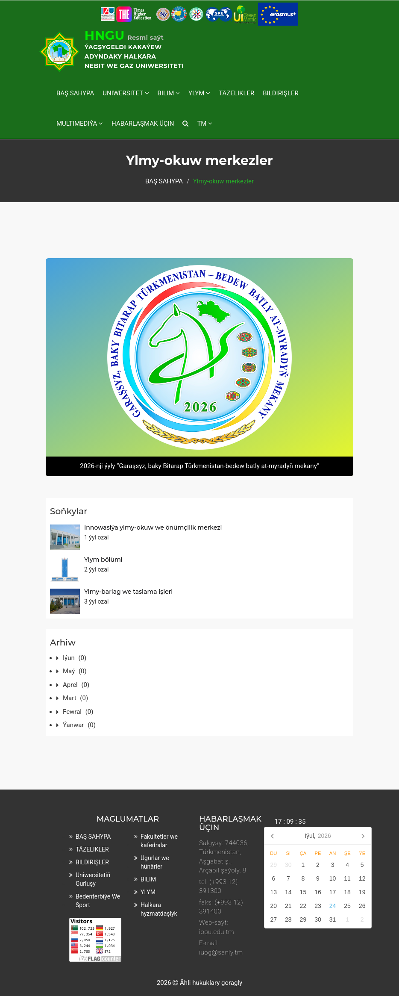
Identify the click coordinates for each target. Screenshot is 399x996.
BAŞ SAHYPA (75, 93)
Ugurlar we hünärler (155, 862)
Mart (75, 698)
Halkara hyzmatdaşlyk (159, 909)
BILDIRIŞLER (281, 93)
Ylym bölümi (103, 559)
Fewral (78, 712)
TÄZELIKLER (236, 93)
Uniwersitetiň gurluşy (93, 879)
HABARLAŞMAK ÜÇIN (142, 123)
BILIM (169, 93)
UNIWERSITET (126, 93)
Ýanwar (79, 725)
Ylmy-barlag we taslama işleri (128, 591)
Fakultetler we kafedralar (159, 841)
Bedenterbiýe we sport (98, 900)
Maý (75, 671)
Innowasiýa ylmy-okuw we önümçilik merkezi (153, 527)
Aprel (76, 685)
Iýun (74, 658)
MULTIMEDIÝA (79, 123)
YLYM (199, 93)
